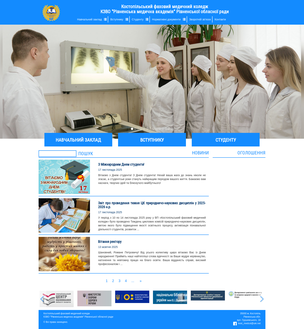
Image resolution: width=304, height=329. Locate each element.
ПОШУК (85, 153)
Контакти (220, 19)
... (132, 281)
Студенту (137, 19)
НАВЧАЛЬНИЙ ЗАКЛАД (78, 140)
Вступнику (116, 19)
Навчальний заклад (89, 19)
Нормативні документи (166, 19)
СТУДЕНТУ (226, 140)
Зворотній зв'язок (200, 19)
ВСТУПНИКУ (152, 140)
